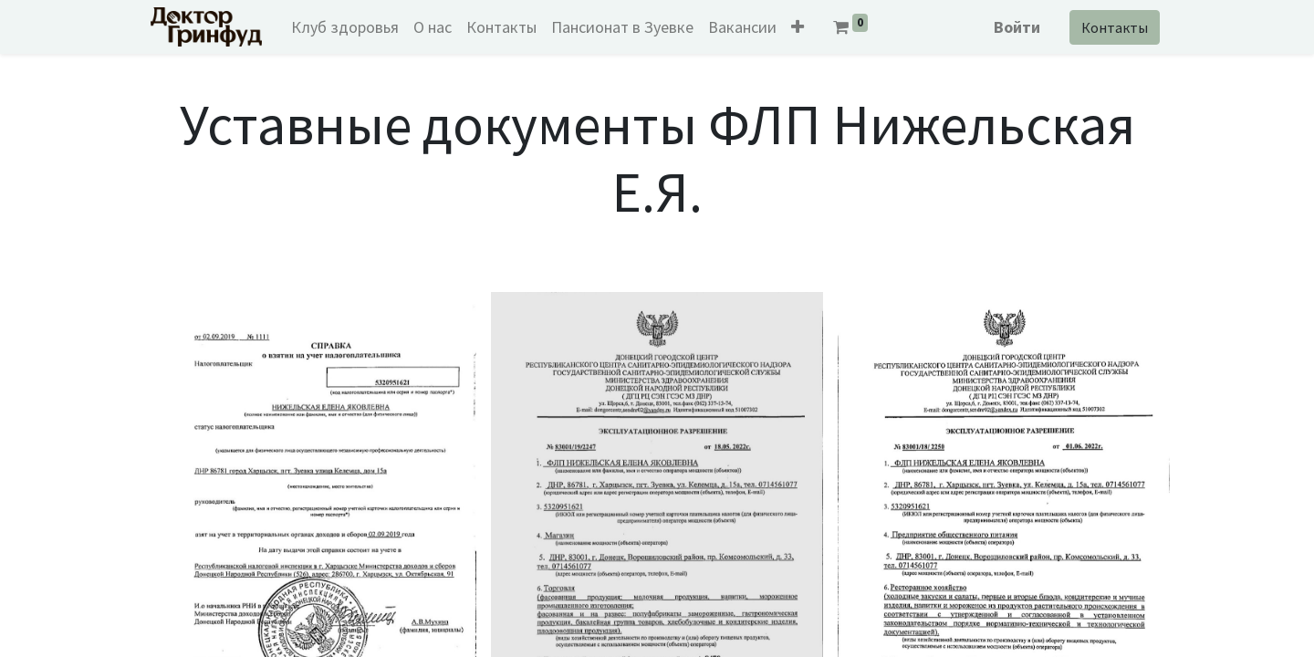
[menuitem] (345, 27)
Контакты (1114, 27)
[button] (797, 27)
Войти (1017, 26)
